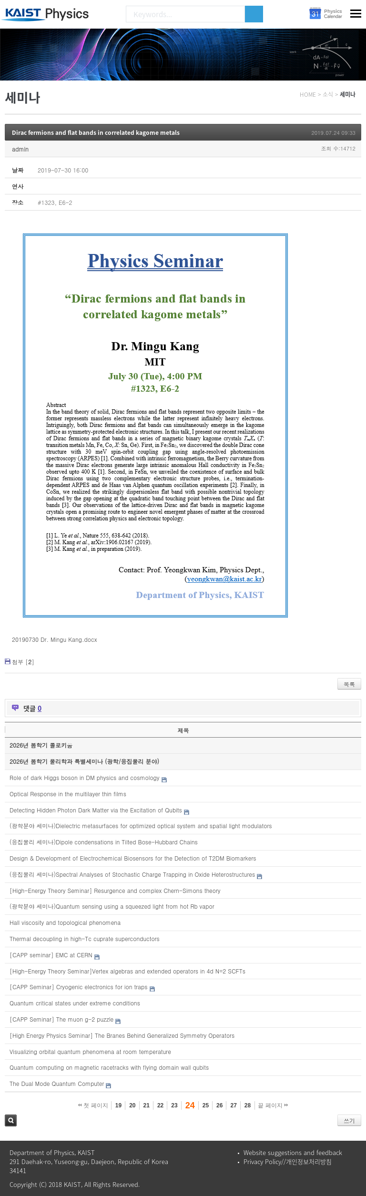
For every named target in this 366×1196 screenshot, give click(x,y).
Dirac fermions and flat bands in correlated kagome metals (96, 132)
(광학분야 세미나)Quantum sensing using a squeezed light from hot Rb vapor (112, 906)
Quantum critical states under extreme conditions (75, 1003)
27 (233, 1105)
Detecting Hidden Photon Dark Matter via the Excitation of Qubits (96, 810)
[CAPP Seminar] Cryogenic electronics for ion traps (79, 987)
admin (20, 149)
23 (174, 1105)
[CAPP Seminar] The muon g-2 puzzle (61, 1019)
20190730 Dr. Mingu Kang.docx (54, 639)
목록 (349, 684)
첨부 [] (23, 662)
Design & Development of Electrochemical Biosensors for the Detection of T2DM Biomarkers (133, 858)
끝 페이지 (273, 1105)
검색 (11, 1120)
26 (219, 1105)
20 (132, 1105)
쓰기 (349, 1120)
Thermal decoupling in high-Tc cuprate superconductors (85, 938)
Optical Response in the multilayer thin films (68, 794)
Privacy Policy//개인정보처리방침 (288, 1161)
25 (206, 1105)
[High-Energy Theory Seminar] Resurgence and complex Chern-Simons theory (115, 890)
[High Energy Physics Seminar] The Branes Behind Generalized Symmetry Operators (122, 1035)
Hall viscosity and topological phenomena (65, 922)
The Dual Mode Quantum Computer (57, 1083)
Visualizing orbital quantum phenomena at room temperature (90, 1051)
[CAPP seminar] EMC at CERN (51, 955)
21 (146, 1105)
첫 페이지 (93, 1105)
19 (118, 1105)
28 (247, 1105)
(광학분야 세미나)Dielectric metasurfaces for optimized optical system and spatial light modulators (141, 825)
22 (160, 1105)
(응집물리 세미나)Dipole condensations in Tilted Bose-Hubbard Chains (104, 842)
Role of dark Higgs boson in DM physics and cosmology (85, 777)
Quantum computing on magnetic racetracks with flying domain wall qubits (109, 1067)
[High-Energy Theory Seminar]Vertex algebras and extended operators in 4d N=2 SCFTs (127, 971)
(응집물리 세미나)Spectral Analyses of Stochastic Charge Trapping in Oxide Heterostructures (132, 874)
